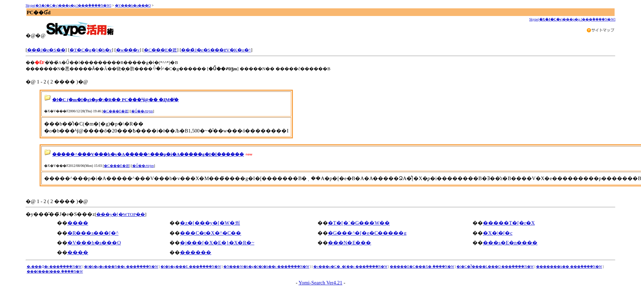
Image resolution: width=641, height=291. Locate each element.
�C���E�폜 (160, 49)
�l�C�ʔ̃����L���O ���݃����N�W (495, 266)
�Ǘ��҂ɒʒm (142, 111)
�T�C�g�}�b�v (90, 49)
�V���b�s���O (133, 5)
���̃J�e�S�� (46, 49)
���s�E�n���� (510, 242)
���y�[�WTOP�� (120, 214)
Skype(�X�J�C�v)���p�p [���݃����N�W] (68, 5)
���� (77, 223)
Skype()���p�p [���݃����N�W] (572, 19)
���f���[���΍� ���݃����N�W (55, 271)
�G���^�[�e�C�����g (367, 233)
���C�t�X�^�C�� (210, 233)
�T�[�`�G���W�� (359, 223)
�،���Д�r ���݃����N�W (54, 266)
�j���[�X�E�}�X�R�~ (217, 242)
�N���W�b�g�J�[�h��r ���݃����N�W (266, 266)
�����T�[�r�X (509, 223)
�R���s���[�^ (92, 233)
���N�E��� (349, 242)
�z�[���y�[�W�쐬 (210, 223)
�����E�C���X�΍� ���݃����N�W (422, 266)
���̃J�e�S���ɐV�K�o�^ (216, 49)
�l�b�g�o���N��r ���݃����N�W (121, 266)
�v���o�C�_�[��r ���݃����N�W (350, 266)
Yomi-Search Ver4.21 (320, 282)
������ (195, 252)
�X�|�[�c (497, 233)
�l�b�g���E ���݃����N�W (191, 266)
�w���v (128, 49)
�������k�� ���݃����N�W (569, 266)
